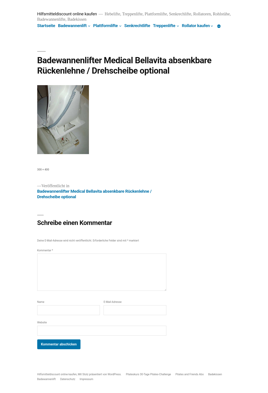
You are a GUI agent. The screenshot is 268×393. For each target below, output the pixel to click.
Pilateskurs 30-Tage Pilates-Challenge (148, 374)
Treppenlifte (164, 25)
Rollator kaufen (196, 25)
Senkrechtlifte (137, 25)
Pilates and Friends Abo (189, 374)
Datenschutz (67, 379)
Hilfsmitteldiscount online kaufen (67, 13)
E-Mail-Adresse (113, 302)
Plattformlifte (105, 25)
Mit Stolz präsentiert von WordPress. (100, 374)
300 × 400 (43, 169)
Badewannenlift (72, 25)
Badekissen (215, 374)
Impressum (86, 379)
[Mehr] (219, 26)
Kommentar (45, 250)
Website (42, 322)
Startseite (46, 25)
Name (40, 302)
